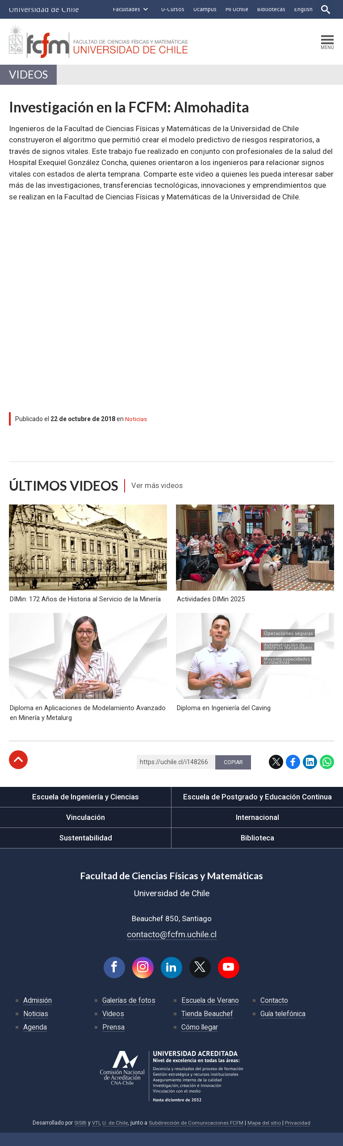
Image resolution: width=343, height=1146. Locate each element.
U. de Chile (113, 1136)
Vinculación (85, 829)
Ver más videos (159, 487)
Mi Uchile (236, 9)
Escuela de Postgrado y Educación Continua (257, 809)
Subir (18, 772)
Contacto (274, 1013)
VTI (93, 1136)
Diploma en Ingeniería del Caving (223, 720)
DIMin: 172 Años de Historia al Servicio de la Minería (84, 606)
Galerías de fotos (129, 1013)
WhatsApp (326, 774)
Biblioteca (257, 850)
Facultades (125, 9)
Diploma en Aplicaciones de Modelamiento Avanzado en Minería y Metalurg (87, 725)
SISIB (77, 1136)
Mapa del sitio (266, 1136)
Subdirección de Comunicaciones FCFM (196, 1136)
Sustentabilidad (86, 850)
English (302, 9)
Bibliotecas (270, 9)
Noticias (136, 420)
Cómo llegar (200, 1040)
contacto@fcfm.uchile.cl (172, 947)
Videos (29, 75)
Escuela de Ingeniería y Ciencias (85, 809)
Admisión (38, 1013)
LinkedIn (310, 774)
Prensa (113, 1040)
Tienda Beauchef (207, 1027)
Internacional (257, 829)
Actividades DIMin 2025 (210, 606)
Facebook (293, 774)
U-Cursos (172, 9)
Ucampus (204, 9)
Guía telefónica (283, 1027)
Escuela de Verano (210, 1013)
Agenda (35, 1040)
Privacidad (300, 1136)
